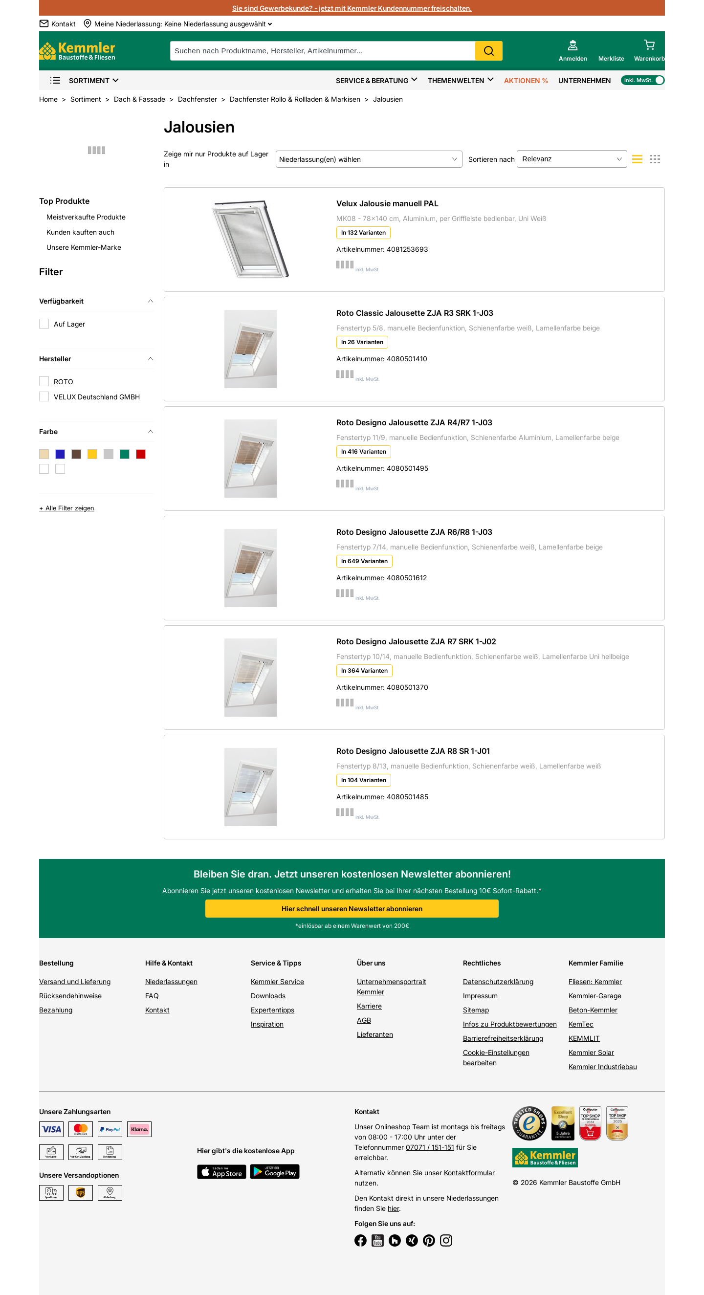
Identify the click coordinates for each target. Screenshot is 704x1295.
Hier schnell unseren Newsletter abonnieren (352, 908)
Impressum (480, 995)
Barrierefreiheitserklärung (503, 1038)
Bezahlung (55, 1010)
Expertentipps (272, 1010)
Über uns (371, 963)
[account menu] (573, 50)
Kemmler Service (277, 981)
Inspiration (267, 1024)
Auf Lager (69, 324)
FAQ (152, 995)
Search (489, 51)
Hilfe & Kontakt (169, 963)
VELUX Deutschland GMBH (97, 397)
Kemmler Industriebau (603, 1066)
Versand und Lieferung (74, 981)
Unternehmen (584, 80)
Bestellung (56, 963)
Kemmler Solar (591, 1052)
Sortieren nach (491, 159)
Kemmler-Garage (595, 995)
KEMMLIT (584, 1038)
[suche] (336, 51)
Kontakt (157, 1010)
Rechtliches (482, 963)
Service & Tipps (276, 963)
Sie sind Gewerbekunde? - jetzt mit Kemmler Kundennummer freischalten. (352, 8)
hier (393, 1208)
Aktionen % (526, 80)
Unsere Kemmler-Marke (83, 247)
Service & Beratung (372, 80)
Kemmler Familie (596, 963)
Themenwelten (456, 80)
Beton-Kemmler (593, 1010)
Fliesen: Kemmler (595, 981)
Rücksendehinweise (70, 995)
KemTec (581, 1024)
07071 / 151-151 (430, 1147)
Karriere (369, 1006)
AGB (364, 1020)
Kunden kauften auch (80, 232)
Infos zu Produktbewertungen (510, 1024)
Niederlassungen (171, 981)
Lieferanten (375, 1034)
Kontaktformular (469, 1172)
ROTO (63, 381)
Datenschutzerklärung (498, 981)
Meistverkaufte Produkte (86, 217)
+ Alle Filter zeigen (66, 508)
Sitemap (476, 1010)
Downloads (268, 995)
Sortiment (79, 80)
